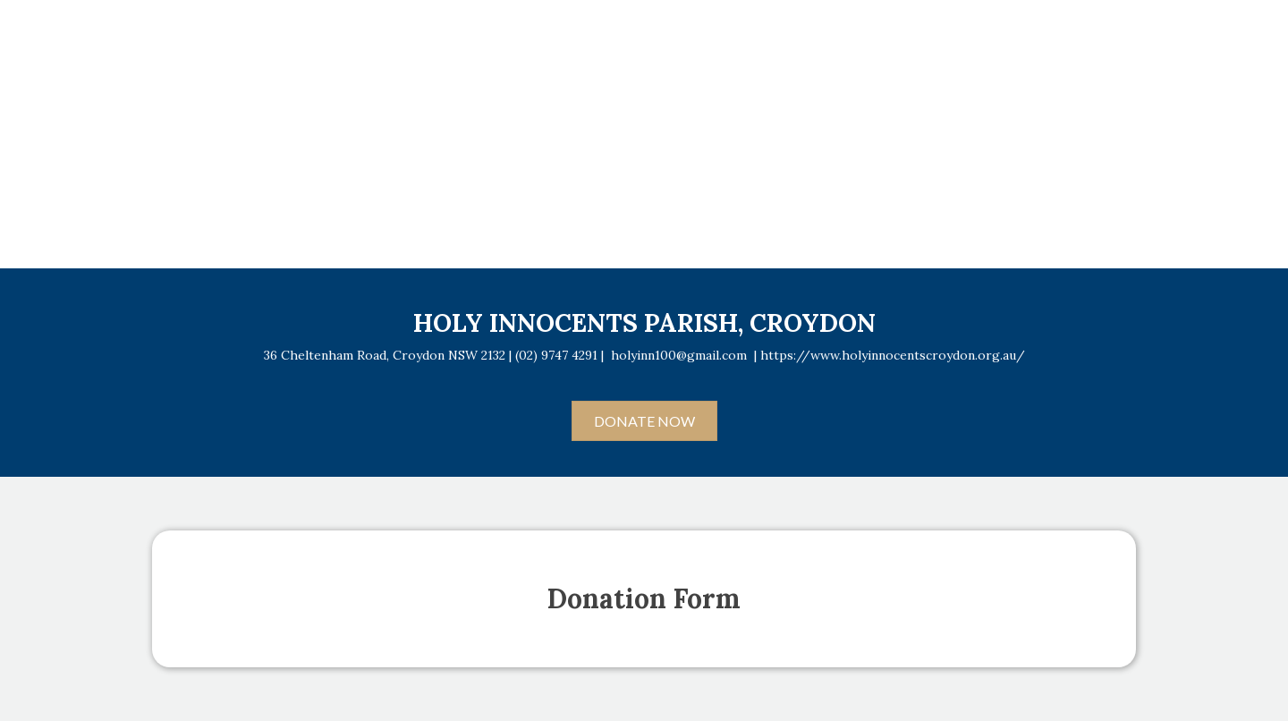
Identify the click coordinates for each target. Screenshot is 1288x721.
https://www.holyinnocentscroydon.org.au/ (892, 355)
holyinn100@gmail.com (679, 355)
